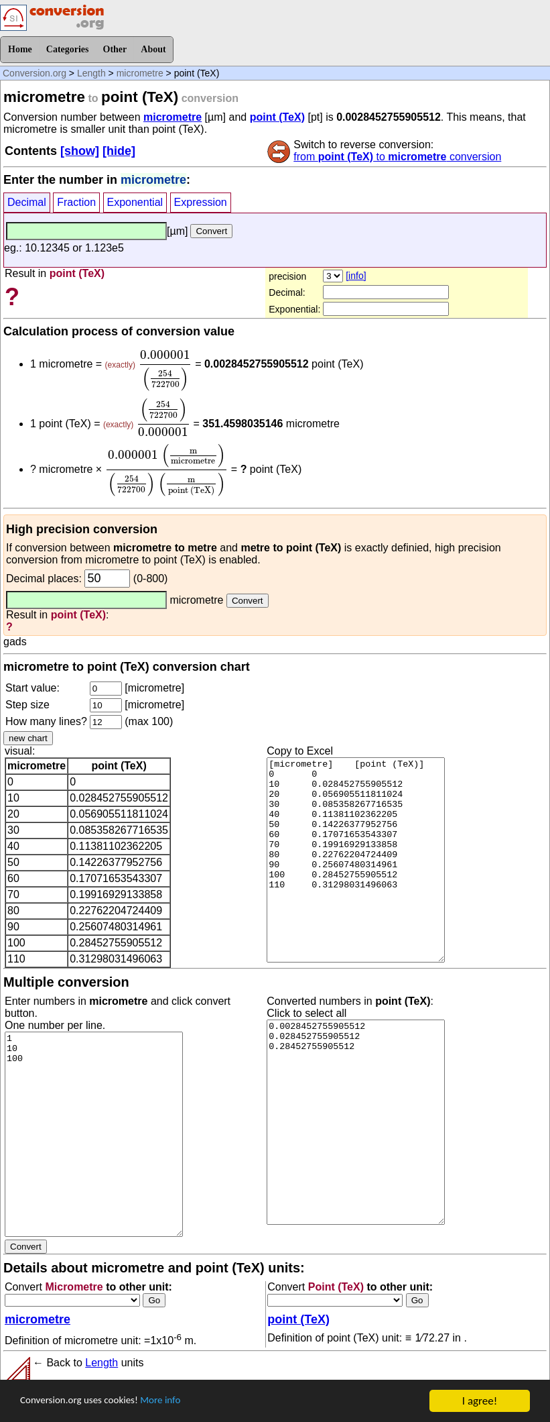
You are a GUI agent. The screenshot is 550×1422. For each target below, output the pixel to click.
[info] (356, 275)
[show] (79, 151)
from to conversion (397, 156)
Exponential (135, 202)
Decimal (26, 202)
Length (91, 73)
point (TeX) (277, 117)
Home (20, 49)
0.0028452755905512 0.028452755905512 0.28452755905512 (356, 1122)
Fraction (76, 202)
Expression (200, 202)
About (153, 49)
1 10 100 (94, 1134)
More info (179, 1401)
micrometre (140, 73)
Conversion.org (34, 73)
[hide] (118, 151)
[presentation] (165, 370)
